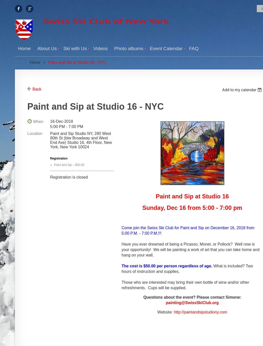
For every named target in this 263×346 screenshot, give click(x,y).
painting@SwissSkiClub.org (192, 303)
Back (37, 89)
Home (35, 62)
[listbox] (242, 90)
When (38, 122)
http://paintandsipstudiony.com (200, 312)
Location (34, 133)
